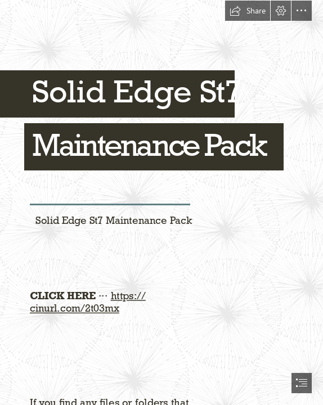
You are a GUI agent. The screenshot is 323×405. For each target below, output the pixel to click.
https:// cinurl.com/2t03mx (88, 302)
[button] (247, 11)
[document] (161, 202)
